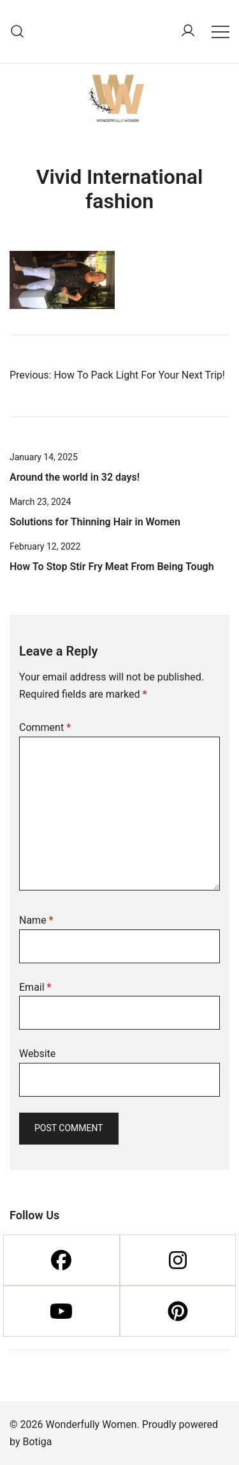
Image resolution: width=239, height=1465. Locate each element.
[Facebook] (61, 1260)
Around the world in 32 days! (75, 477)
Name (36, 920)
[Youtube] (61, 1311)
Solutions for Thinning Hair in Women (95, 522)
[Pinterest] (178, 1311)
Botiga (37, 1442)
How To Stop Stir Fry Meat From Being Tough (112, 566)
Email (35, 987)
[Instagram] (178, 1260)
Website (37, 1054)
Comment (45, 727)
